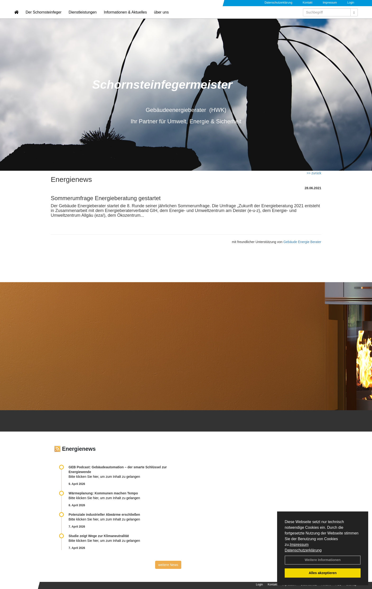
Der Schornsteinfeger (43, 18)
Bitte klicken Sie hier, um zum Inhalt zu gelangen (104, 477)
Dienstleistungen (83, 18)
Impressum (299, 545)
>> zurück (314, 173)
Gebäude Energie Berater (302, 242)
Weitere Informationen (323, 560)
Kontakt (307, 2)
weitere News (168, 565)
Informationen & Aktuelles (125, 18)
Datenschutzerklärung (303, 550)
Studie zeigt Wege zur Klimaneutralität (99, 536)
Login (350, 2)
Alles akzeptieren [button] (323, 573)
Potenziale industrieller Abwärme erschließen (104, 514)
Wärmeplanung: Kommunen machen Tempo (103, 493)
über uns (161, 18)
